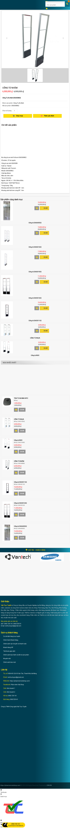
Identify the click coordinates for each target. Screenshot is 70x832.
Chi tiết (44, 208)
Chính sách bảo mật (9, 662)
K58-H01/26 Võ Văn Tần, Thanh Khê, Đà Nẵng (22, 673)
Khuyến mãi (7, 658)
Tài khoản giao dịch (9, 651)
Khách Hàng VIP (8, 647)
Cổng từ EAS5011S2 (35, 320)
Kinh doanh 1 (11, 688)
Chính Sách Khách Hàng (10, 640)
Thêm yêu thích (47, 116)
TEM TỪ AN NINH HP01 (21, 398)
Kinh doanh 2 (11, 692)
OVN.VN (49, 785)
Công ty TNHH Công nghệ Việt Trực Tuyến (13, 706)
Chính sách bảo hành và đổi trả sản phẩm (16, 655)
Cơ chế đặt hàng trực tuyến (11, 636)
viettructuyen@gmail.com (16, 677)
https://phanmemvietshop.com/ (20, 681)
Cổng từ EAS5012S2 (35, 298)
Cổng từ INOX (35, 355)
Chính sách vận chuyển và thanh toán (14, 644)
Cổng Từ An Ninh (18, 103)
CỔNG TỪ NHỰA (35, 338)
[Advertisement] (35, 142)
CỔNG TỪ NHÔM (19, 461)
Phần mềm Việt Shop (17, 684)
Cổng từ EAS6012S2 (35, 247)
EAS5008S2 (15, 105)
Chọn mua (18, 116)
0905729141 (14, 699)
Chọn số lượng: (7, 110)
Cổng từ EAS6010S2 (35, 272)
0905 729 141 (12, 695)
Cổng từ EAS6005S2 (35, 223)
